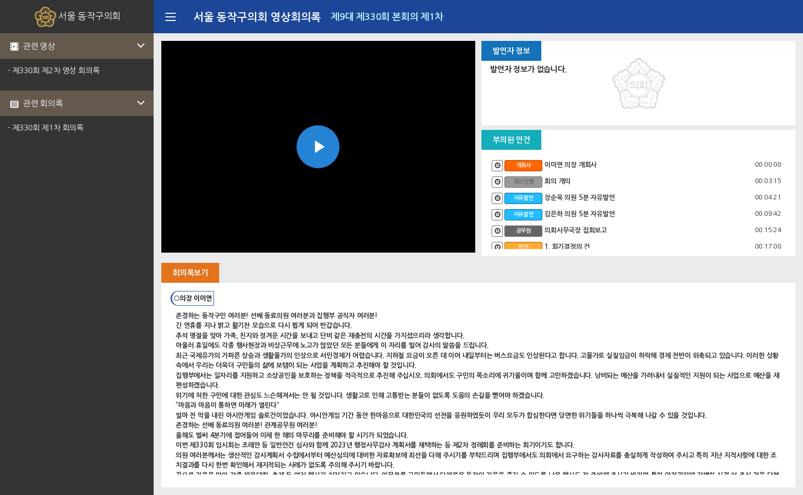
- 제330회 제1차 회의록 (45, 127)
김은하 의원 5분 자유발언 (579, 214)
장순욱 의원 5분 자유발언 (579, 197)
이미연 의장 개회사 (570, 165)
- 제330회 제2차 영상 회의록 (53, 70)
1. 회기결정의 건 (567, 246)
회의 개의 (557, 181)
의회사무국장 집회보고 (575, 230)
